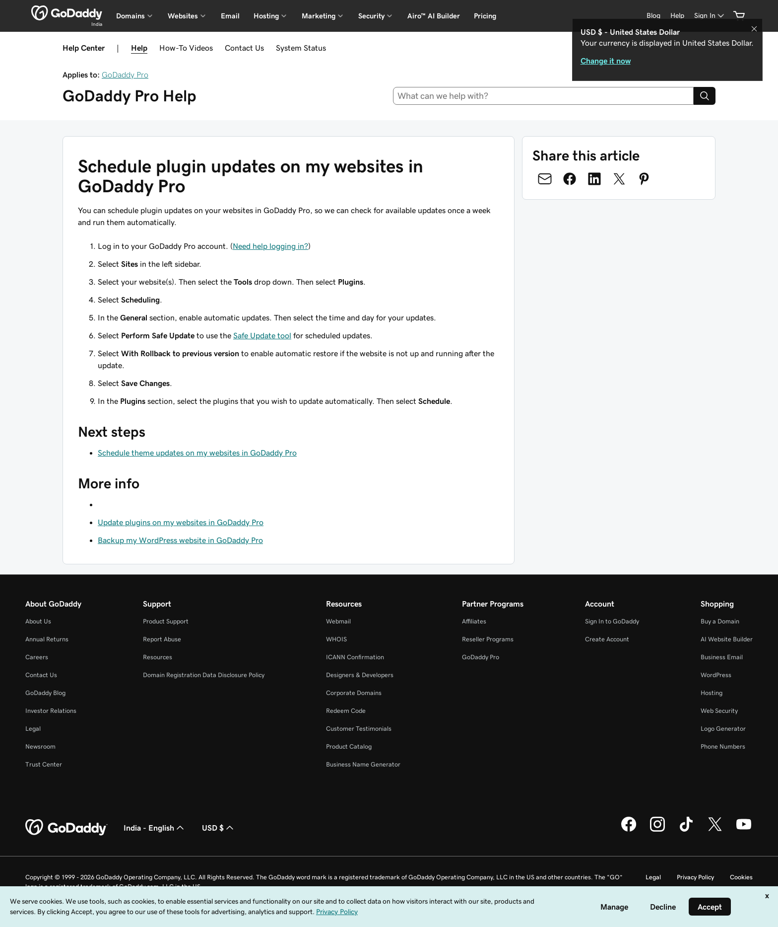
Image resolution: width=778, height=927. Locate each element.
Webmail (338, 621)
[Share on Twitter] (619, 178)
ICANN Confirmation (355, 657)
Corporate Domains (354, 693)
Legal (33, 728)
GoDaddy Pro (125, 74)
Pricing (485, 15)
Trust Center (43, 764)
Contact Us (244, 48)
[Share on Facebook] (569, 178)
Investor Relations (50, 710)
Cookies (741, 877)
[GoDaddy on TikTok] (686, 830)
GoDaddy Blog (45, 693)
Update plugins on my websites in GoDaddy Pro (180, 522)
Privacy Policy (695, 877)
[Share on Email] (544, 178)
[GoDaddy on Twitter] (715, 830)
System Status (301, 48)
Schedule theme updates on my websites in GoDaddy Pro (197, 453)
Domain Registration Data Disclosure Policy (203, 675)
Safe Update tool (262, 335)
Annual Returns (46, 639)
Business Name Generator (363, 764)
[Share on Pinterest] (644, 178)
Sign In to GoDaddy (612, 621)
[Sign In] (710, 15)
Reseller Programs (488, 639)
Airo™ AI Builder (433, 15)
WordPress (716, 675)
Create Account (607, 639)
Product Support (166, 621)
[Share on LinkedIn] (594, 178)
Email (230, 15)
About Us (38, 621)
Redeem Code (346, 710)
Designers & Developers (359, 675)
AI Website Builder (727, 639)
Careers (36, 657)
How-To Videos (186, 48)
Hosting (711, 693)
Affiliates (474, 621)
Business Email (722, 657)
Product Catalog (349, 746)
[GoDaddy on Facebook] (629, 830)
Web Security (719, 710)
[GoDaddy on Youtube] (744, 830)
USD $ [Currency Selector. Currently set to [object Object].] (219, 828)
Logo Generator (723, 728)
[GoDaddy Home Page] (66, 827)
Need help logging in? (270, 246)
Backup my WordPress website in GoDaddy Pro (180, 540)
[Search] (704, 96)
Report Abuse (162, 639)
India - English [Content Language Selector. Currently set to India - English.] (155, 828)
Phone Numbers (723, 746)
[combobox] (543, 95)
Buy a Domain (720, 621)
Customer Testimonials (358, 728)
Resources (157, 657)
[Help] (677, 15)
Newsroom (40, 746)
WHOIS (336, 639)
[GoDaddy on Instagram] (657, 830)
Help (139, 48)
